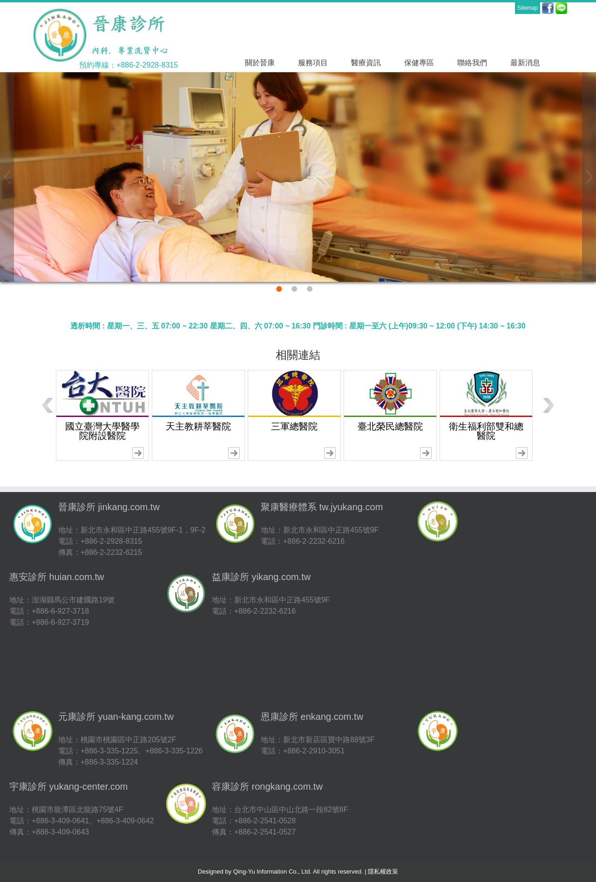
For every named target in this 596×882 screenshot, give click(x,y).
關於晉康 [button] (260, 63)
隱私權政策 (383, 871)
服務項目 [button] (313, 63)
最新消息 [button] (525, 63)
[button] (7, 177)
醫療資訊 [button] (366, 63)
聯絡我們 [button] (472, 63)
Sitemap (527, 8)
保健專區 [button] (419, 63)
